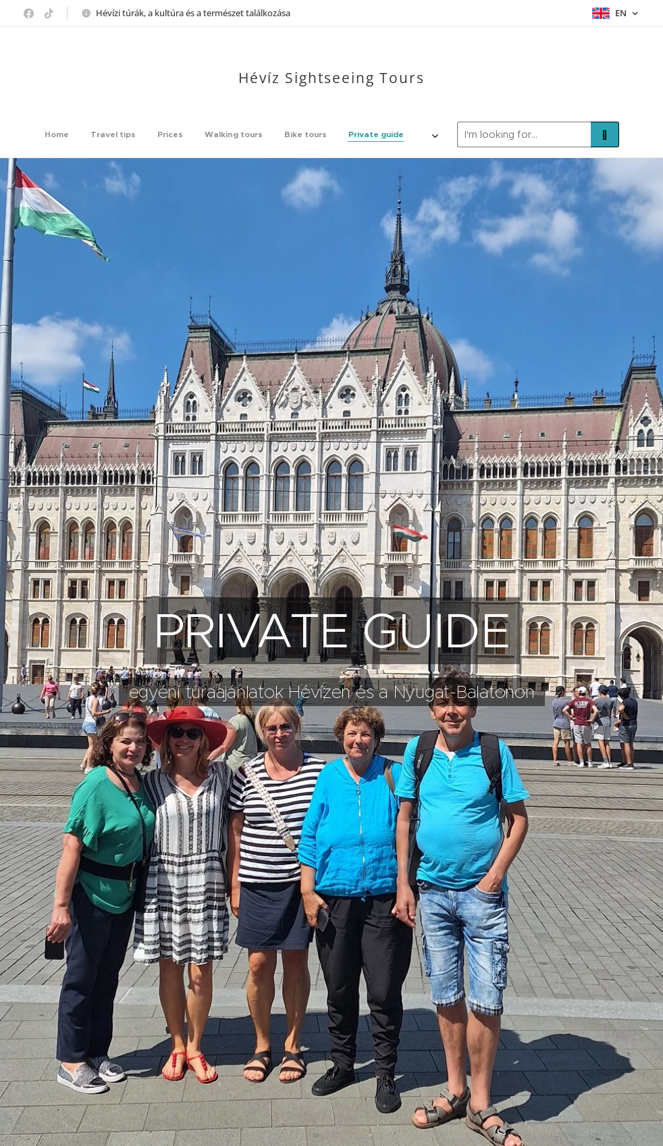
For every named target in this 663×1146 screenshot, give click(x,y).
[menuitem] (152, 134)
